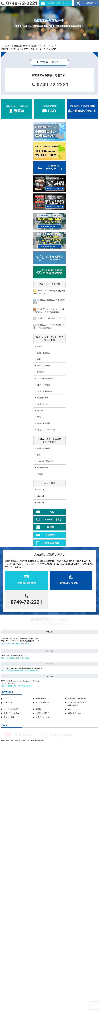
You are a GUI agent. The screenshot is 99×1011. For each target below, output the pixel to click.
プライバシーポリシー (44, 840)
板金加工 (40, 496)
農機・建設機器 (43, 352)
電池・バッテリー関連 (46, 429)
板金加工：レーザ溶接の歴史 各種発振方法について (49, 292)
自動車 (40, 346)
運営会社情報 (9, 840)
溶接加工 (40, 502)
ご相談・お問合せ (42, 836)
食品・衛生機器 (43, 365)
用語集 (38, 832)
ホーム (4, 45)
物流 (39, 417)
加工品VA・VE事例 (43, 825)
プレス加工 (41, 489)
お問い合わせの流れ (11, 836)
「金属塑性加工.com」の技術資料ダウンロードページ (32, 45)
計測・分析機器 (43, 385)
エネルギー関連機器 (45, 378)
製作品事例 (8, 825)
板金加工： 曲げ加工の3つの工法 (48, 318)
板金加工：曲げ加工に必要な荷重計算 (49, 301)
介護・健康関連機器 (45, 391)
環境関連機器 (42, 397)
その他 (40, 410)
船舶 (39, 359)
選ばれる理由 (41, 821)
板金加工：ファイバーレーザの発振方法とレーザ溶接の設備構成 (49, 310)
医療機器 (40, 372)
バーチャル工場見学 (11, 832)
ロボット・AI (42, 404)
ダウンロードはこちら (50, 61)
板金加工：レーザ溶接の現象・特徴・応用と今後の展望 (49, 326)
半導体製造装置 (43, 423)
